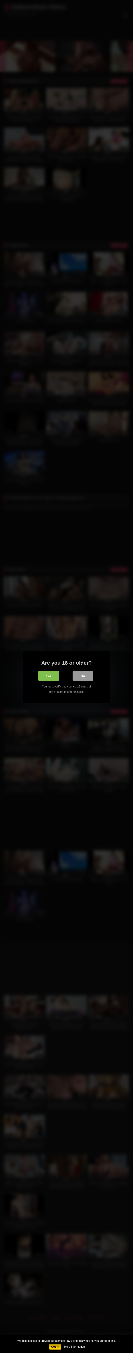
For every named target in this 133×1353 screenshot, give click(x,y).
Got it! (55, 1346)
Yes (48, 675)
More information (74, 1346)
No (83, 675)
